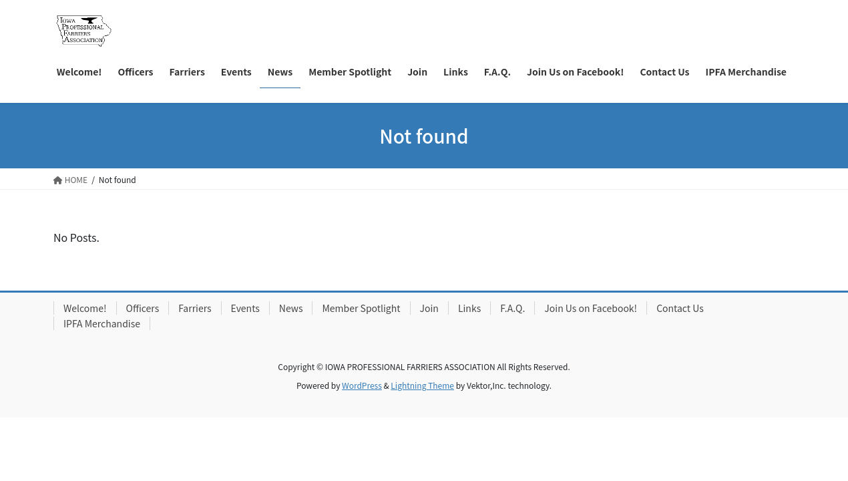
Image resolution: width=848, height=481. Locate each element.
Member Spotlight (361, 308)
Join (429, 308)
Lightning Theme (422, 385)
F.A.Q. (512, 308)
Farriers (194, 308)
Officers (143, 308)
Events (245, 308)
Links (469, 308)
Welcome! (85, 308)
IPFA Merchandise (101, 323)
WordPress (362, 385)
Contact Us (680, 308)
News (291, 308)
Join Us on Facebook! (590, 308)
